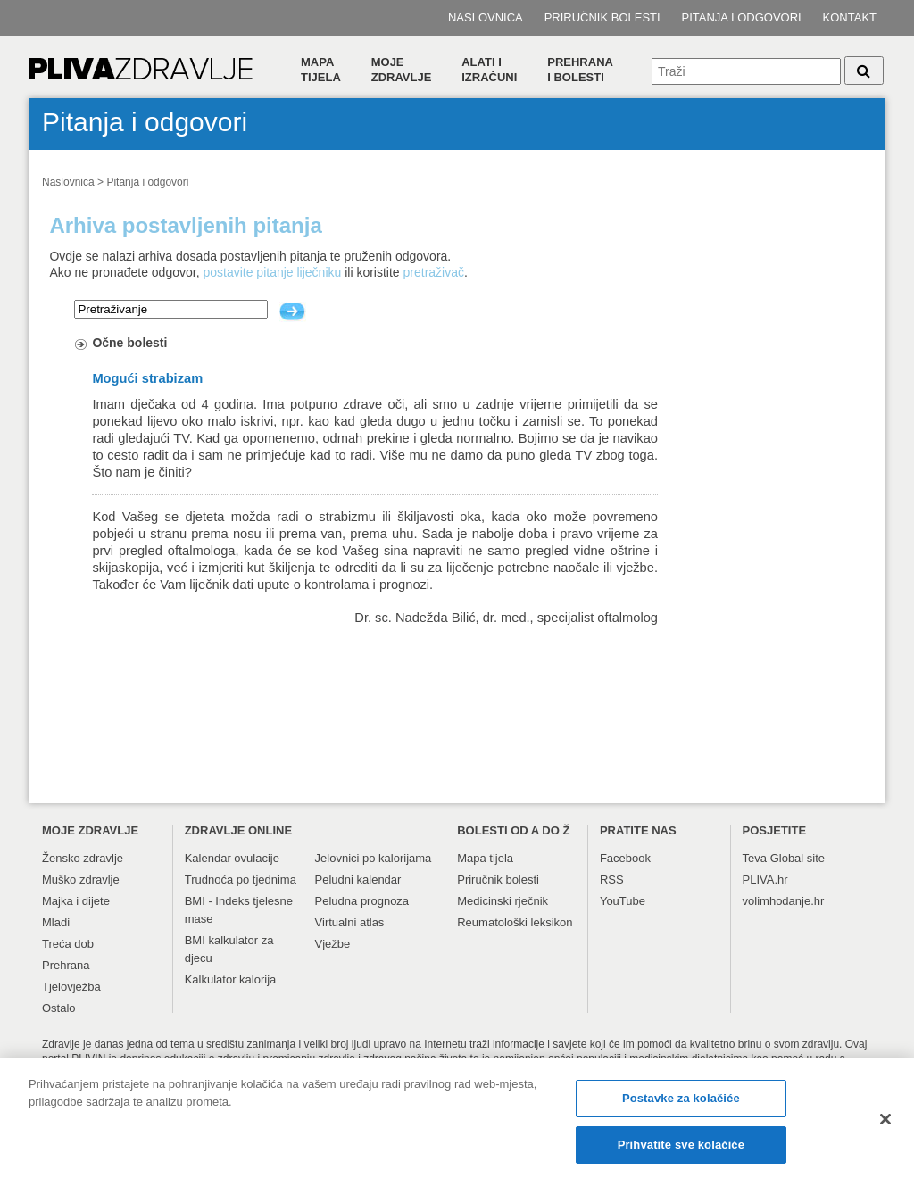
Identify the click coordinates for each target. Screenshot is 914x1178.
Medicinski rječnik (502, 901)
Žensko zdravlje (82, 858)
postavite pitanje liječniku (272, 272)
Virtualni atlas (350, 922)
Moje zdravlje (401, 69)
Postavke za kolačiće (681, 1103)
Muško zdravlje (81, 879)
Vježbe (333, 943)
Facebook (625, 858)
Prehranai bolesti (580, 69)
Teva (755, 858)
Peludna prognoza (362, 901)
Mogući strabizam (147, 378)
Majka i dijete (76, 901)
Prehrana (65, 965)
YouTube (622, 901)
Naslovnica (485, 17)
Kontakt (850, 17)
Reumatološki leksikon (514, 922)
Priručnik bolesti (602, 17)
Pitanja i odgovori (742, 17)
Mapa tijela (321, 69)
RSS (612, 879)
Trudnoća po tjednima (240, 879)
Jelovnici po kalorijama (373, 858)
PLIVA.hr (765, 879)
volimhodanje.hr (784, 901)
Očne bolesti (129, 343)
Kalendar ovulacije (232, 858)
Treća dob (68, 943)
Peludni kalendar (358, 879)
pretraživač (433, 272)
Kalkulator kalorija (231, 979)
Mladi (56, 922)
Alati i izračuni (489, 69)
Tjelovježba (71, 986)
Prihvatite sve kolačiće (681, 1150)
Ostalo (59, 1008)
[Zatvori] (885, 1124)
